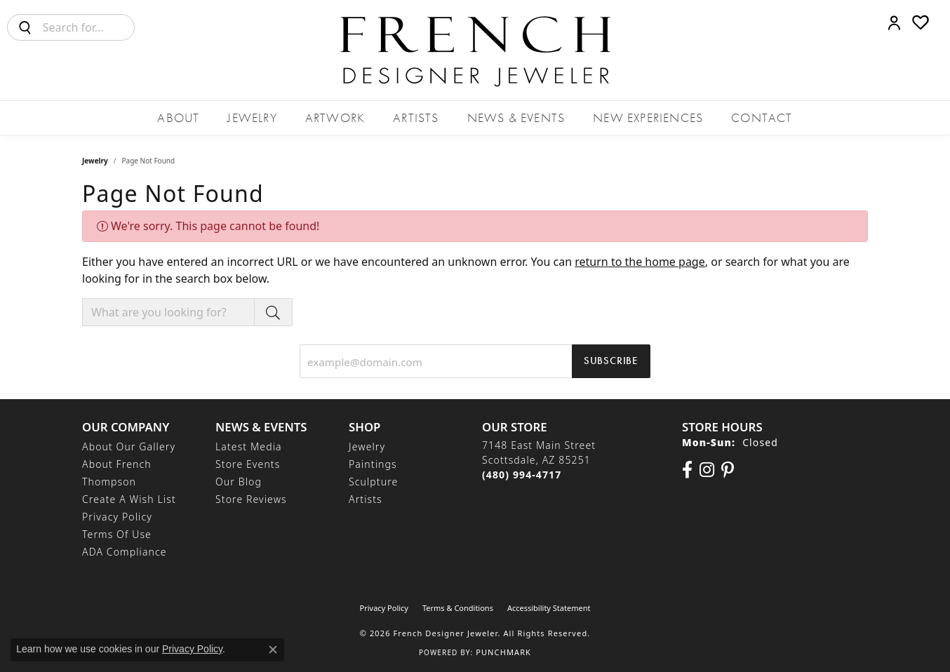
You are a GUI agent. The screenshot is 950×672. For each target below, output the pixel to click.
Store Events (247, 464)
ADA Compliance (124, 551)
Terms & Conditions (457, 608)
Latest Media (248, 446)
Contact (761, 117)
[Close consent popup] (273, 649)
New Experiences (648, 117)
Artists (416, 117)
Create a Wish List (129, 499)
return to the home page (640, 261)
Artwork (335, 117)
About (178, 117)
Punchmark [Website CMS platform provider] (503, 652)
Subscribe (611, 361)
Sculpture (373, 481)
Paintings (373, 464)
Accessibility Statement (549, 608)
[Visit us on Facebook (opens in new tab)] (687, 470)
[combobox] (88, 27)
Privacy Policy (117, 516)
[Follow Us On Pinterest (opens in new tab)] (727, 470)
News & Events (516, 117)
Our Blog (238, 481)
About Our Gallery (128, 446)
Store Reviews (251, 499)
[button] (894, 22)
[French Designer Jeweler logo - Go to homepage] (475, 50)
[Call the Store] (521, 474)
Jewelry (251, 117)
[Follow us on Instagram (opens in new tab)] (707, 470)
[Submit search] (25, 27)
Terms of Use (117, 534)
